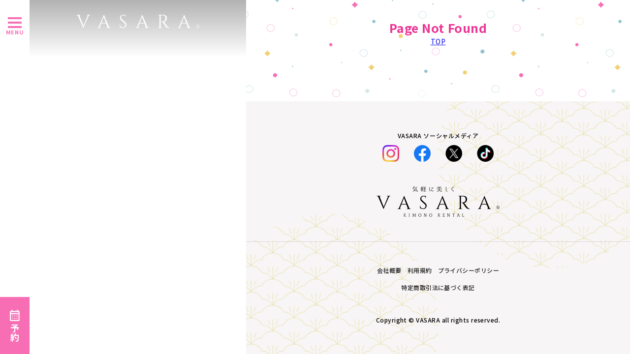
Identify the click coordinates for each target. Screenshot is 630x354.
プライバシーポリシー (469, 270)
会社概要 (389, 270)
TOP (438, 41)
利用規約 (420, 270)
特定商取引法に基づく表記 (438, 287)
